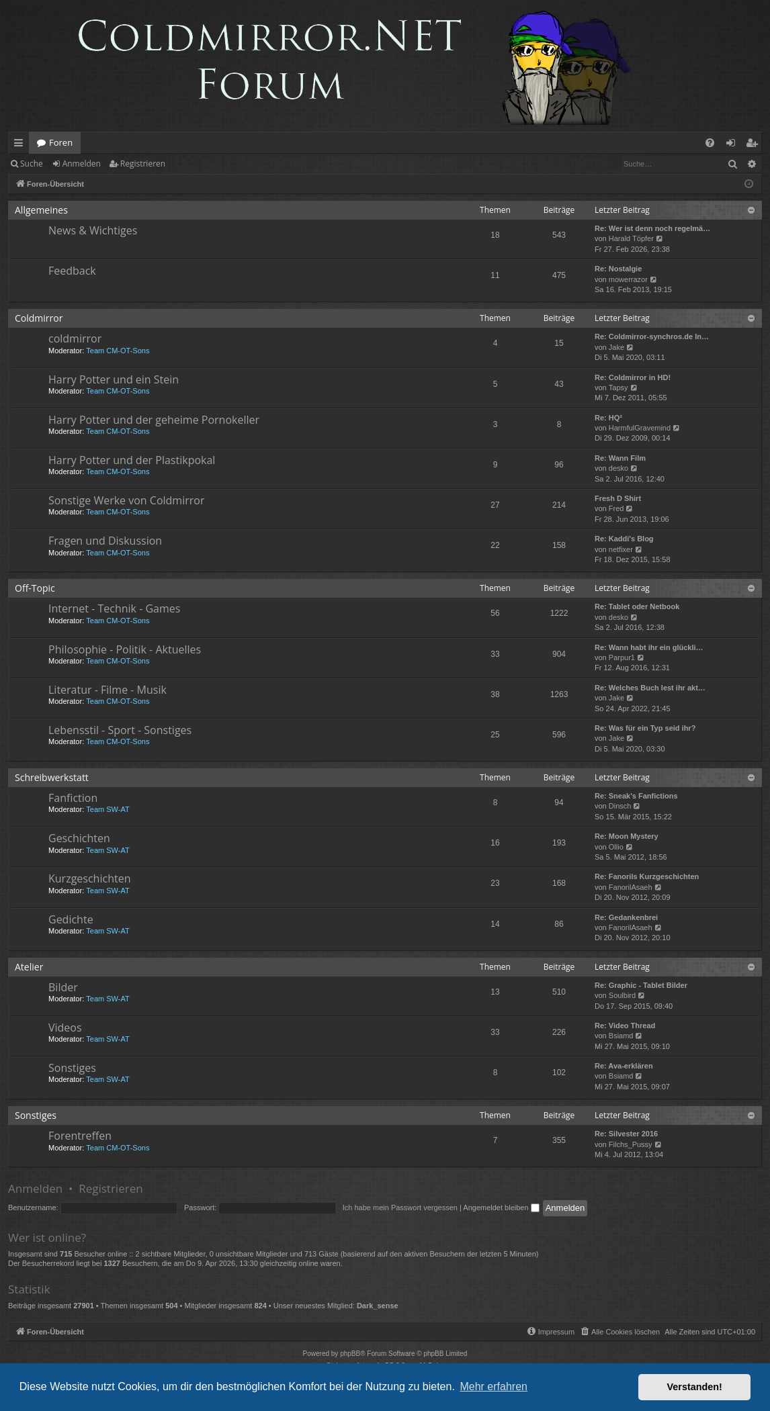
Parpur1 (622, 657)
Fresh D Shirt (618, 498)
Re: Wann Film (620, 458)
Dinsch (620, 806)
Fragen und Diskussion (105, 540)
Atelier (29, 966)
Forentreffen (80, 1135)
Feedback (72, 270)
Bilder (63, 987)
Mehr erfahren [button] (493, 1386)
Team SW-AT (107, 809)
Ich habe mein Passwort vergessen (400, 1207)
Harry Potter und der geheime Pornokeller (153, 419)
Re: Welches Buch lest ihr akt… (650, 688)
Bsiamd (621, 1036)
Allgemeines (41, 209)
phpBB (350, 1353)
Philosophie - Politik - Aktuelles (124, 649)
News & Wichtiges (92, 230)
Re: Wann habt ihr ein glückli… (649, 647)
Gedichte (70, 919)
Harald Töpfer (631, 238)
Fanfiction (72, 797)
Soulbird (622, 995)
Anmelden (81, 163)
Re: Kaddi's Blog (624, 539)
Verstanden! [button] (694, 1386)
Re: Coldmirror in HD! (633, 377)
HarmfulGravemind (640, 428)
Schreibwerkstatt (52, 777)
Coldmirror (38, 318)
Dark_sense (377, 1306)
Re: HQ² (608, 418)
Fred (616, 508)
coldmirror (74, 338)
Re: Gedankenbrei (626, 917)
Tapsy (618, 387)
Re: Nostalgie (618, 269)
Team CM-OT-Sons (117, 351)
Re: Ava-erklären (624, 1066)
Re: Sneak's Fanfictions (636, 796)
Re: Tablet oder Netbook (637, 606)
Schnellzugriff (21, 145)
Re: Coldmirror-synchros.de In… (652, 336)
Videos (65, 1027)
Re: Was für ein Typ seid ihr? (645, 728)
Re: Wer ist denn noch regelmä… (652, 228)
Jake (616, 347)
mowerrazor (628, 279)
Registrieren (142, 163)
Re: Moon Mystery (626, 836)
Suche (31, 163)
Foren (61, 142)
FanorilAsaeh (630, 887)
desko (618, 468)
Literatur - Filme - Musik (107, 689)
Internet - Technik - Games (114, 608)
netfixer (621, 549)
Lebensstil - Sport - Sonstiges (119, 730)
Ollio (616, 847)
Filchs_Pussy (630, 1144)
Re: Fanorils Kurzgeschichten (647, 876)
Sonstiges (72, 1067)
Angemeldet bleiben (501, 1207)
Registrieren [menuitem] (754, 145)
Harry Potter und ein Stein (113, 379)
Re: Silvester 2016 (626, 1134)
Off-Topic (35, 588)
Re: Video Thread (625, 1025)
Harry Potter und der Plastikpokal (131, 460)
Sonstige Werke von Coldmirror (126, 500)
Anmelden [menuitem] (734, 145)
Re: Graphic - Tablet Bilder (641, 985)
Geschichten (79, 838)
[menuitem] (709, 143)
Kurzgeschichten (89, 878)
